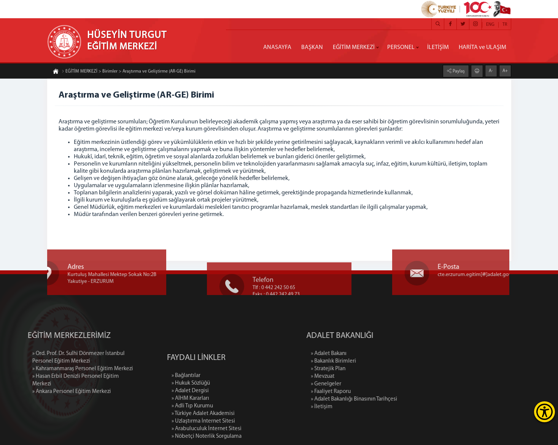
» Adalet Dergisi (190, 415)
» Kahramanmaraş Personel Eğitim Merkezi (56, 369)
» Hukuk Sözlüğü (191, 408)
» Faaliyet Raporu (357, 392)
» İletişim (347, 407)
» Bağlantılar (186, 400)
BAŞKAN (312, 47)
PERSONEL (401, 47)
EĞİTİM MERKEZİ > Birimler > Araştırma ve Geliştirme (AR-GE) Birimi (129, 72)
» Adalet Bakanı (354, 354)
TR (504, 24)
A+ (505, 70)
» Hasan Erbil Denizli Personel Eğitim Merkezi (49, 380)
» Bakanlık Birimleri (359, 361)
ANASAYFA (277, 47)
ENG (490, 24)
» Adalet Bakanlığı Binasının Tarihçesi (380, 399)
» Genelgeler (352, 384)
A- (491, 70)
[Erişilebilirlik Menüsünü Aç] (544, 411)
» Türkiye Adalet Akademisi (203, 438)
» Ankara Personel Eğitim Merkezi (45, 392)
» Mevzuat (348, 376)
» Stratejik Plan (354, 369)
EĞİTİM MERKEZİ (354, 47)
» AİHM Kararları (190, 423)
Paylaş (458, 71)
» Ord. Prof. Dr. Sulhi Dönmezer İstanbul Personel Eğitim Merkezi (52, 357)
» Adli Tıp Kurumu (192, 431)
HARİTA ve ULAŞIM (482, 47)
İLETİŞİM (438, 47)
